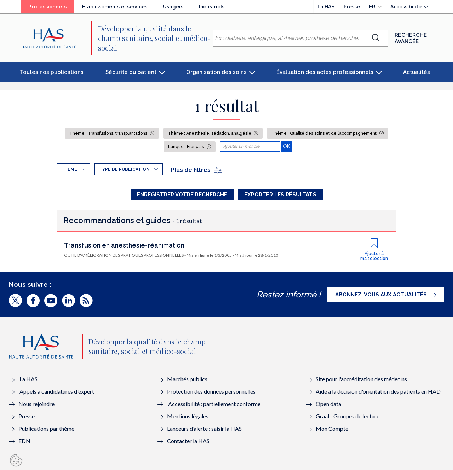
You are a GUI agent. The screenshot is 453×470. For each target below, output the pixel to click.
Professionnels (47, 7)
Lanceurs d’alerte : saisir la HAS (204, 428)
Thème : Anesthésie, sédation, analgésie (210, 133)
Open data (328, 403)
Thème (69, 169)
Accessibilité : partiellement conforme (214, 403)
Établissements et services (114, 7)
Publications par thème (46, 428)
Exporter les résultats (280, 194)
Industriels (211, 7)
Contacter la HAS (188, 440)
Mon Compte (332, 428)
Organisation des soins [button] (216, 72)
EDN (24, 440)
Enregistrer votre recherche (182, 194)
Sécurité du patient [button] (130, 72)
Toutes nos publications (52, 72)
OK (287, 146)
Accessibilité (406, 7)
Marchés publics (187, 379)
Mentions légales (187, 416)
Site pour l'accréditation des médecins (361, 379)
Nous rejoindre (36, 403)
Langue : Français (186, 146)
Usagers (173, 7)
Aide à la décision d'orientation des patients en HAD (378, 391)
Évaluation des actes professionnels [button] (324, 72)
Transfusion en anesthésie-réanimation (124, 245)
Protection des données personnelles (211, 391)
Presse (352, 7)
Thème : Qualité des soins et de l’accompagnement (324, 133)
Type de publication (124, 169)
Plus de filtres (197, 170)
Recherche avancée (411, 38)
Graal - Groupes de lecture (347, 416)
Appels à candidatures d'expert (56, 391)
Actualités (416, 72)
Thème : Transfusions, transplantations (108, 133)
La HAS (325, 7)
